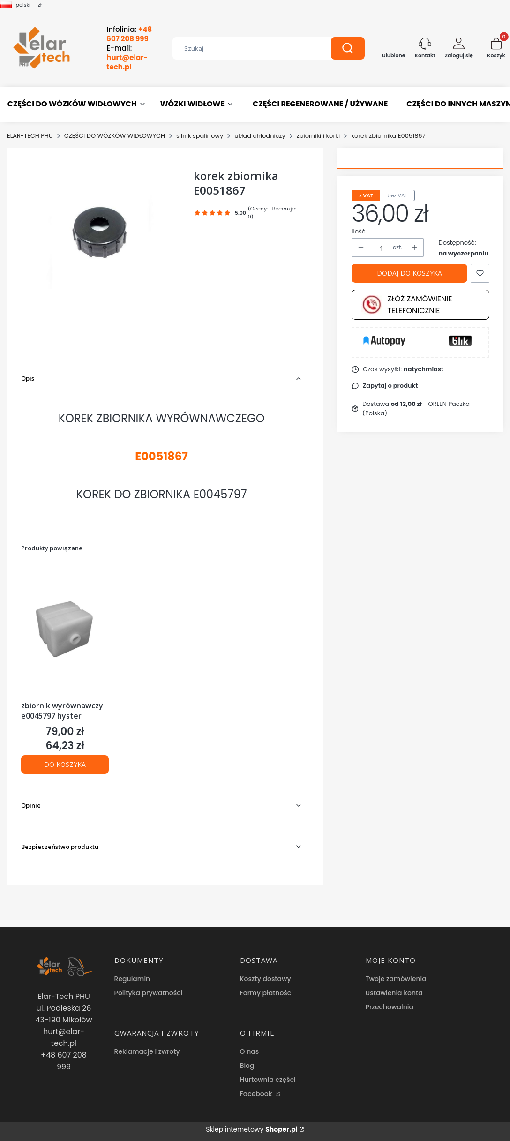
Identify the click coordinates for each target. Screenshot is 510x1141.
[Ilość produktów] (381, 248)
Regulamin (132, 978)
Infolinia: (129, 34)
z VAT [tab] (366, 195)
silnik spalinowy (199, 135)
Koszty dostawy (265, 978)
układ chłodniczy (259, 135)
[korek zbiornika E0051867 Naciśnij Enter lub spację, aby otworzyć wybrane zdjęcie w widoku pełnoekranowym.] (100, 226)
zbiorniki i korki (318, 135)
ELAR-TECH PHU (30, 135)
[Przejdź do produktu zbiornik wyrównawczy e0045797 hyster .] (65, 631)
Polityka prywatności (148, 993)
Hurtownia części (268, 1079)
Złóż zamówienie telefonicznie (406, 304)
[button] (348, 48)
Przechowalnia (389, 1007)
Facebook (257, 1093)
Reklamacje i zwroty (147, 1051)
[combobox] (245, 48)
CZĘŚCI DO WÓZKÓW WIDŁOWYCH (114, 135)
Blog (247, 1065)
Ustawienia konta (394, 993)
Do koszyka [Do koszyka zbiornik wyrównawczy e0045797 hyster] (65, 764)
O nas (249, 1051)
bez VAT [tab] (397, 195)
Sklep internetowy (252, 1129)
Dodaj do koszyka (409, 273)
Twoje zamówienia (396, 978)
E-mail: (127, 58)
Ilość (358, 231)
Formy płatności (266, 993)
